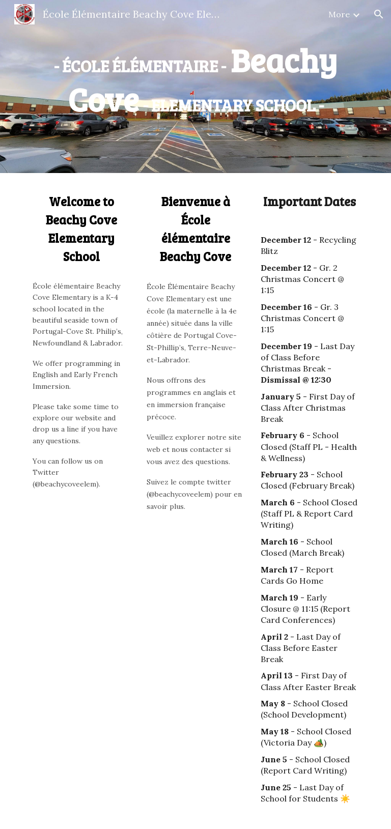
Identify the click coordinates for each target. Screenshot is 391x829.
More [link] (339, 14)
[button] (379, 14)
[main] (195, 79)
